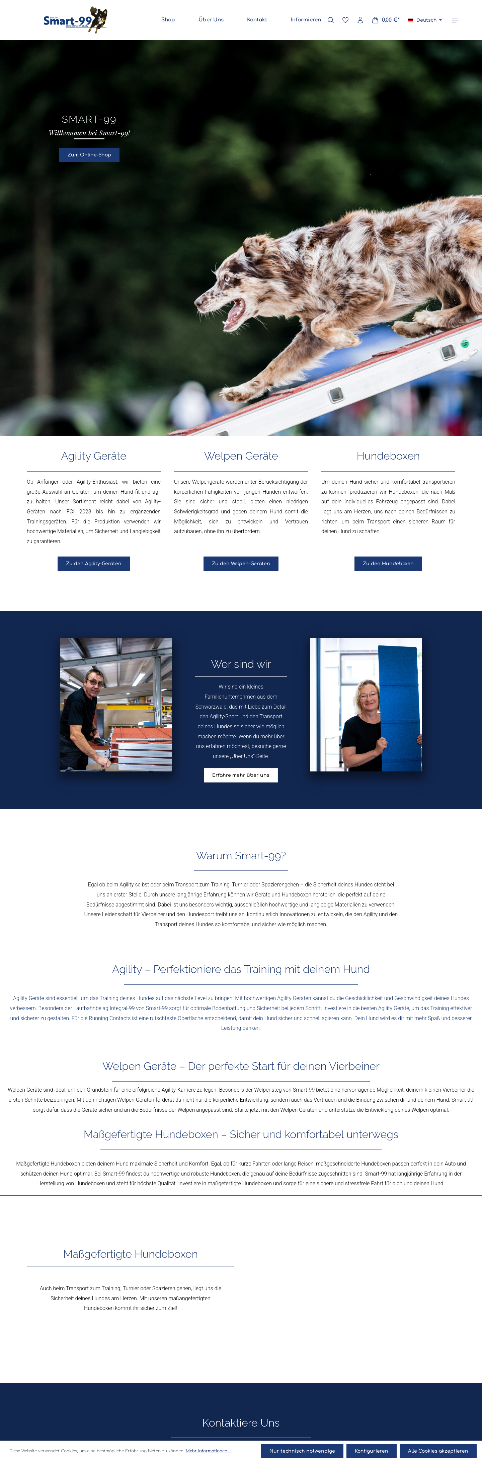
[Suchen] (330, 20)
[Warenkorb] (385, 20)
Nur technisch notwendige (303, 1451)
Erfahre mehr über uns (240, 773)
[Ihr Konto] (360, 20)
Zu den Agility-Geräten (94, 562)
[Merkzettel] (345, 20)
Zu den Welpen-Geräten (241, 562)
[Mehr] (455, 20)
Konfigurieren (372, 1451)
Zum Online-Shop (89, 153)
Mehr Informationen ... (209, 1451)
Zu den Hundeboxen (388, 562)
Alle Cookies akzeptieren (438, 1451)
